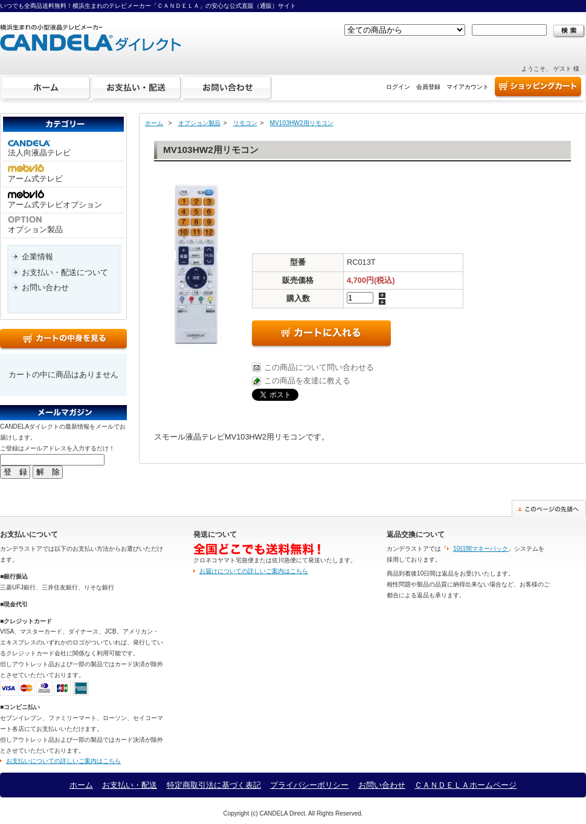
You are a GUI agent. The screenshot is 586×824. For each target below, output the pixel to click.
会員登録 (428, 86)
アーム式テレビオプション (55, 199)
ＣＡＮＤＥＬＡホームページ (465, 785)
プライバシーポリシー (309, 785)
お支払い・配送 (136, 87)
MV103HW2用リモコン (301, 123)
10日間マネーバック (480, 548)
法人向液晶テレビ (39, 148)
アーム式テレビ (35, 173)
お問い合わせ (227, 87)
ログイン (398, 86)
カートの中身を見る (63, 340)
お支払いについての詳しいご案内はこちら (63, 760)
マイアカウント (467, 86)
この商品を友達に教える (307, 380)
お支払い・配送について (65, 272)
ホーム (46, 87)
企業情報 (37, 256)
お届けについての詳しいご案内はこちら (253, 571)
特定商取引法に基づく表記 (214, 785)
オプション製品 (35, 225)
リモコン (245, 123)
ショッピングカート (538, 88)
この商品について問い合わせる (319, 367)
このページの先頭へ (549, 508)
